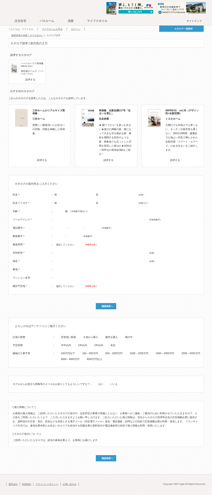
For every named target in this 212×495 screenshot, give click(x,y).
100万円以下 (68, 353)
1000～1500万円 (139, 353)
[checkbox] (23, 79)
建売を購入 (111, 337)
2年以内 (98, 345)
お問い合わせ (69, 484)
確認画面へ (107, 306)
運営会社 (13, 484)
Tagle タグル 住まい (21, 9)
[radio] (58, 337)
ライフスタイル (97, 20)
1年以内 (82, 345)
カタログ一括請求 (183, 28)
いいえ (114, 384)
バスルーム (47, 20)
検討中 (129, 337)
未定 (112, 345)
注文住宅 (20, 20)
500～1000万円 (114, 353)
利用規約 (26, 484)
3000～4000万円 (70, 359)
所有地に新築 (68, 337)
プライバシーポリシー (47, 484)
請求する (30, 79)
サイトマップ (194, 21)
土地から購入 (90, 337)
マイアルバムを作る (52, 29)
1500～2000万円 (165, 353)
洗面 (71, 20)
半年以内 (66, 345)
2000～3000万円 (190, 353)
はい (100, 384)
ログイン (75, 29)
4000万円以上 (94, 359)
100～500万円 (90, 353)
